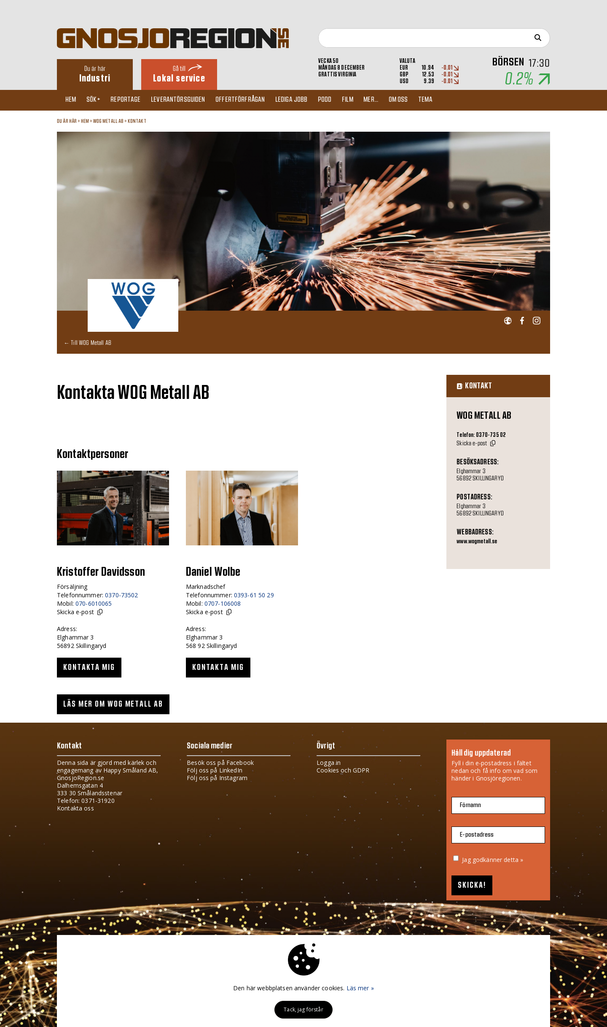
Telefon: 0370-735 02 (481, 435)
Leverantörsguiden (186, 100)
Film (363, 100)
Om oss (417, 100)
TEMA (447, 100)
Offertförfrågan (249, 100)
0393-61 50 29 (254, 595)
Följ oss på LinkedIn (214, 770)
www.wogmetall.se (477, 542)
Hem (72, 100)
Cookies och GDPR (343, 770)
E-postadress (477, 835)
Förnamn (470, 805)
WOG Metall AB (108, 121)
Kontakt (137, 121)
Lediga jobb (303, 100)
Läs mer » (360, 988)
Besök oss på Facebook (220, 763)
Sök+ (98, 100)
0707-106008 (222, 603)
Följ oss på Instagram (217, 778)
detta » (513, 860)
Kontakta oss (75, 808)
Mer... (388, 100)
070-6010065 (93, 603)
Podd (338, 100)
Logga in (329, 763)
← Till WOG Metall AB (87, 342)
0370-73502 (121, 595)
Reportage (131, 100)
